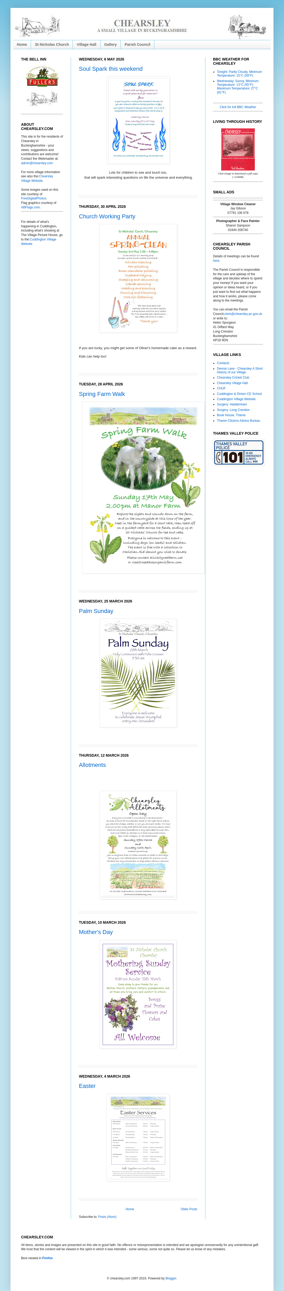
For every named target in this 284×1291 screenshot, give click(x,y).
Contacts (223, 363)
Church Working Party (107, 216)
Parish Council (137, 44)
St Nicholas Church (52, 44)
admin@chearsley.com (37, 163)
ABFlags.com (30, 207)
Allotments (92, 765)
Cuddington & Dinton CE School (239, 394)
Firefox (47, 1258)
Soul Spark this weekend (111, 69)
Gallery (110, 44)
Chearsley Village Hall (232, 383)
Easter (87, 1086)
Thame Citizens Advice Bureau (238, 421)
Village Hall (86, 44)
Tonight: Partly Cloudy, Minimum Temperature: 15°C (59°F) (239, 73)
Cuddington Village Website (236, 399)
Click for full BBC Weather (238, 107)
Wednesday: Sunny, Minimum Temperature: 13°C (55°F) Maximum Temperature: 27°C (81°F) (237, 86)
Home (22, 44)
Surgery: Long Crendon (233, 410)
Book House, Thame (231, 415)
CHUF (221, 388)
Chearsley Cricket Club (233, 377)
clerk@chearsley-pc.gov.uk (243, 314)
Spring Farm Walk (102, 394)
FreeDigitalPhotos (33, 198)
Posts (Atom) (107, 1217)
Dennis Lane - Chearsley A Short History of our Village (240, 370)
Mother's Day (96, 932)
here (216, 261)
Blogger (170, 1278)
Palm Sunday (96, 611)
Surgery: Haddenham (232, 404)
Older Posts (189, 1209)
